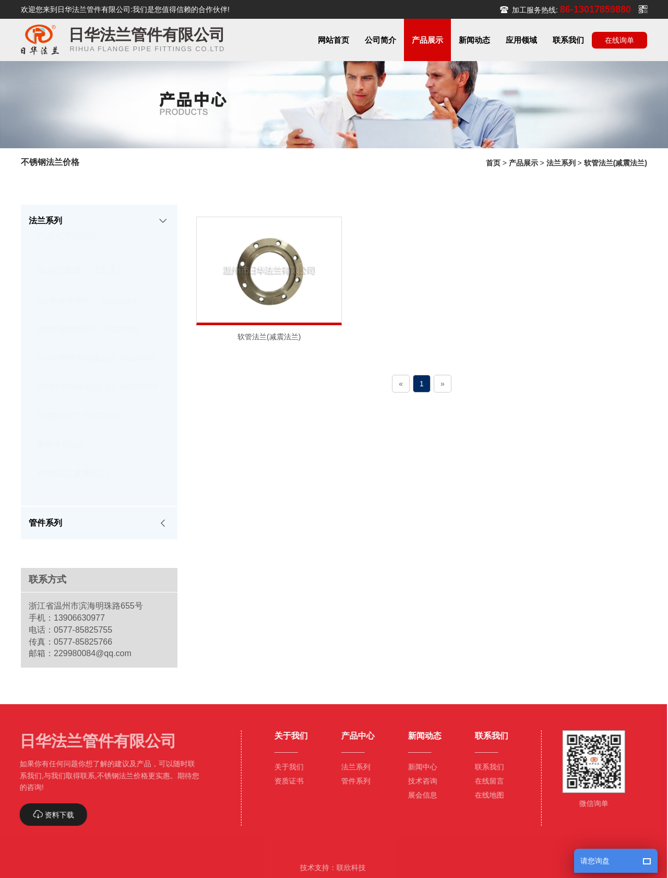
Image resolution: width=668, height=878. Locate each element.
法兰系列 (561, 163)
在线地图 (485, 795)
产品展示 (523, 163)
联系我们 (485, 767)
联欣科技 (347, 867)
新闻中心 (418, 767)
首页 (493, 163)
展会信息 (418, 795)
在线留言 (485, 781)
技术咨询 (418, 781)
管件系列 (351, 781)
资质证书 (285, 781)
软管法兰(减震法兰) (615, 163)
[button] (380, 40)
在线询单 (619, 40)
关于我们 (285, 767)
